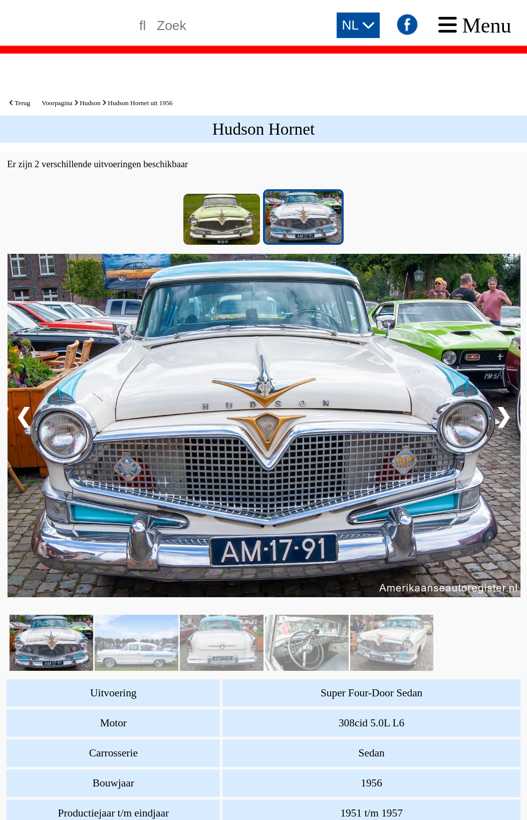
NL (358, 25)
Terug (19, 103)
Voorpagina (57, 103)
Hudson (90, 103)
